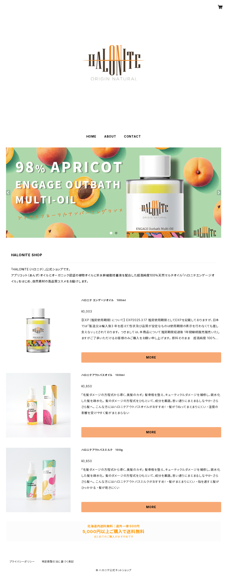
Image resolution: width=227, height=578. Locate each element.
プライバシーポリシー (22, 561)
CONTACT (132, 136)
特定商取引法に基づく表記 (58, 561)
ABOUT (110, 136)
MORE (151, 357)
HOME (91, 136)
